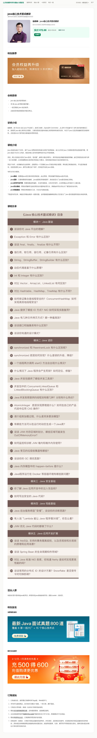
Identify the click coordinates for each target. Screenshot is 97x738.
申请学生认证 (18, 717)
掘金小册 (36, 2)
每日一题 (51, 2)
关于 (92, 2)
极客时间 (29, 2)
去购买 (37, 34)
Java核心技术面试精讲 (19, 13)
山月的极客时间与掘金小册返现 (13, 3)
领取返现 (85, 2)
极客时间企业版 (28, 714)
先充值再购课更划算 (20, 711)
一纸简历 (43, 2)
